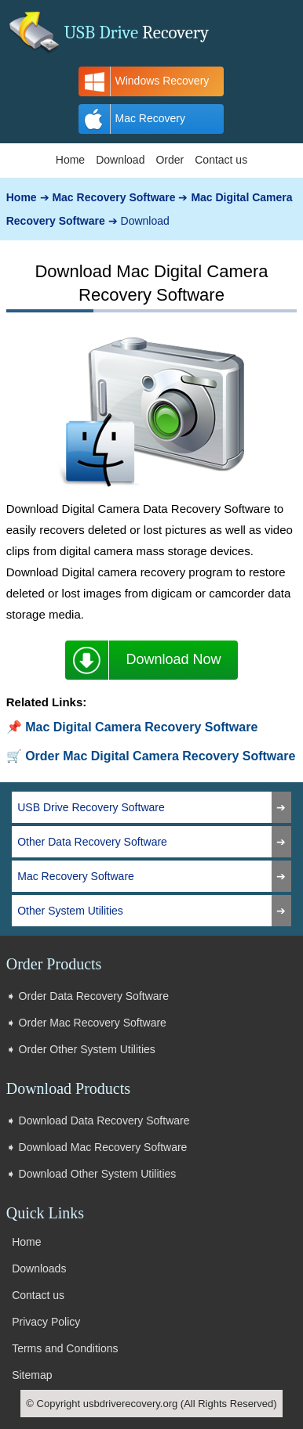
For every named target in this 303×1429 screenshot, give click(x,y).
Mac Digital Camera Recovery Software (141, 727)
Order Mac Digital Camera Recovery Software (160, 756)
